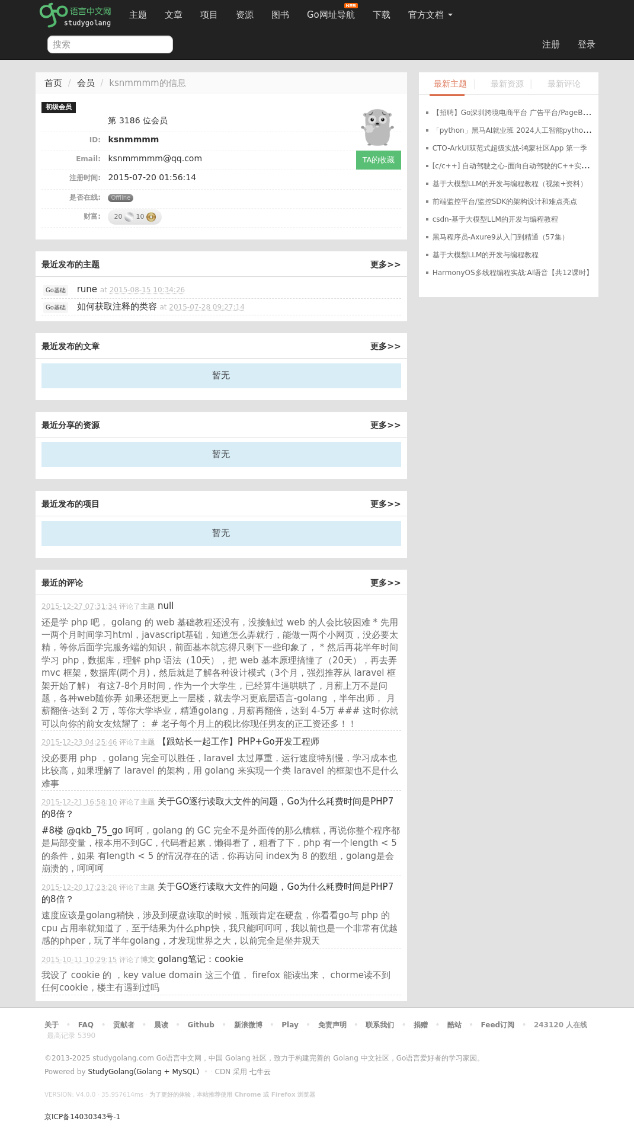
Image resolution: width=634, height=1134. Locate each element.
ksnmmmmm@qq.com (155, 158)
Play (289, 1025)
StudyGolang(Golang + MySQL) (143, 1072)
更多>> (385, 264)
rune (87, 289)
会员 (86, 83)
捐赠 (421, 1025)
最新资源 (507, 83)
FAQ (86, 1025)
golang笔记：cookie (201, 959)
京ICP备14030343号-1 (82, 1117)
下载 (381, 14)
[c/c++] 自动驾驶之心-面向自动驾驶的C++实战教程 (518, 166)
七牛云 (260, 1072)
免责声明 (332, 1025)
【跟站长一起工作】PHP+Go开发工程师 (238, 741)
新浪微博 (248, 1025)
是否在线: (85, 197)
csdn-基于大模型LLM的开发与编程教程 (495, 219)
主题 (138, 14)
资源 (245, 14)
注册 (551, 44)
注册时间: (85, 178)
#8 (52, 830)
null (166, 605)
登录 (586, 44)
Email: (88, 159)
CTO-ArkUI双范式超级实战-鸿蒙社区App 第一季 (510, 148)
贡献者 (124, 1025)
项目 (209, 14)
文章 (173, 14)
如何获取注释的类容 (117, 306)
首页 (53, 83)
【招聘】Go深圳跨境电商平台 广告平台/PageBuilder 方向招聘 (533, 112)
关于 (51, 1025)
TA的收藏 (379, 159)
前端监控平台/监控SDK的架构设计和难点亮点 (505, 201)
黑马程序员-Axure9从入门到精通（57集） (501, 237)
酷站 (454, 1025)
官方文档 (430, 14)
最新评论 (564, 83)
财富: (92, 216)
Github (200, 1025)
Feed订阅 (498, 1025)
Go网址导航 (332, 11)
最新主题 (450, 83)
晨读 (161, 1025)
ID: (95, 140)
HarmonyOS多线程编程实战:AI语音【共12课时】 (513, 273)
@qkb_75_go (94, 830)
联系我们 (380, 1025)
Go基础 (56, 290)
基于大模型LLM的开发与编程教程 (486, 255)
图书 (280, 14)
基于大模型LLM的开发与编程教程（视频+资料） (510, 184)
